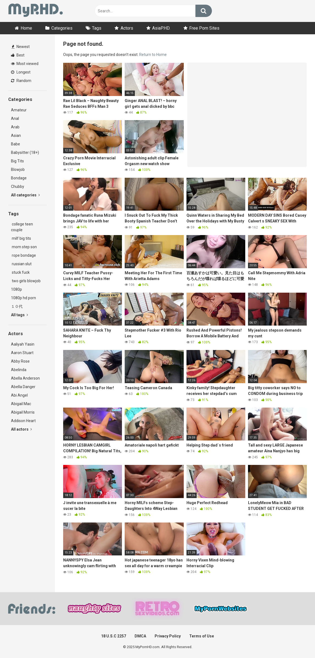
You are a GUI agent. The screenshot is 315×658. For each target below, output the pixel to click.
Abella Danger (23, 387)
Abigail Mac (21, 404)
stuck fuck (20, 272)
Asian (16, 135)
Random (21, 80)
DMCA (140, 636)
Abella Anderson (25, 378)
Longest (20, 72)
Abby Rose (20, 361)
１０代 (17, 306)
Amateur (19, 110)
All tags (19, 315)
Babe (15, 144)
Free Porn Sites (204, 28)
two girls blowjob (26, 281)
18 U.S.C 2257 (113, 636)
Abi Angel (19, 395)
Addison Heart (23, 421)
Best (17, 55)
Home (26, 28)
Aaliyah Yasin (22, 344)
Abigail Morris (23, 412)
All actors (21, 429)
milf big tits (21, 238)
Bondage (19, 178)
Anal (15, 118)
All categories (25, 195)
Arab (15, 127)
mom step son (24, 247)
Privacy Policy (168, 636)
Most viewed (24, 63)
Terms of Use (201, 636)
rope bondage (23, 255)
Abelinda (18, 370)
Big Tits (17, 161)
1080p (16, 289)
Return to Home (153, 54)
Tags (96, 28)
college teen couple (22, 227)
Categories (62, 28)
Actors (127, 28)
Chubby (17, 186)
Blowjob (18, 169)
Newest (21, 46)
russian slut (21, 264)
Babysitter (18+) (25, 152)
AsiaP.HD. (161, 28)
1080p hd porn (23, 298)
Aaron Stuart (22, 353)
